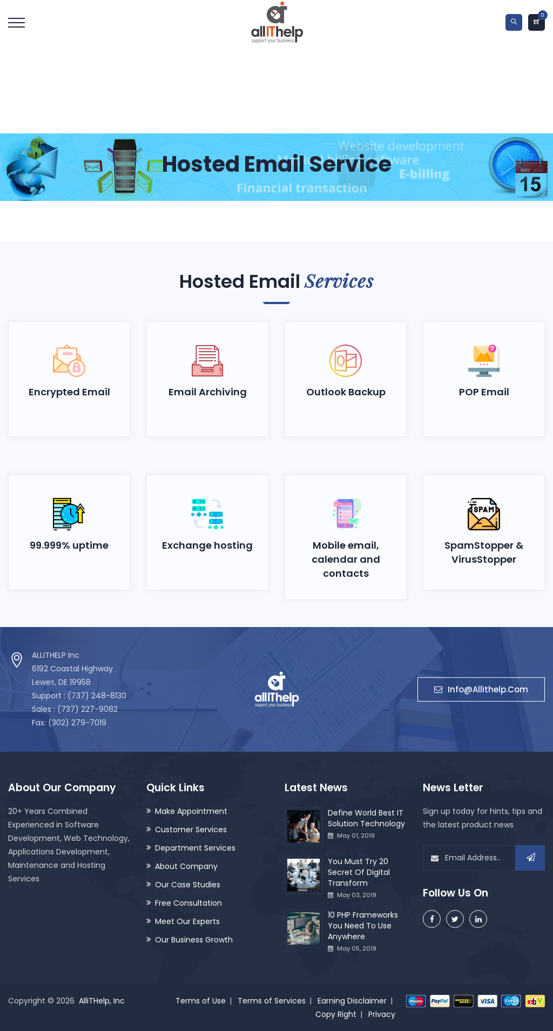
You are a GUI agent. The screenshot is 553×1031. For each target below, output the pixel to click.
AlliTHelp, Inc (102, 1000)
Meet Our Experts (187, 921)
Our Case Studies (187, 884)
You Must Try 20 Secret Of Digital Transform (359, 872)
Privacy (381, 1014)
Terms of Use (201, 1000)
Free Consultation (188, 903)
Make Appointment (191, 811)
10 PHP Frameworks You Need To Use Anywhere (363, 925)
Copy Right (335, 1014)
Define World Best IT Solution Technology (366, 818)
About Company (186, 866)
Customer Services (191, 829)
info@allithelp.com (481, 690)
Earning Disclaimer (352, 1000)
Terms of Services (272, 1000)
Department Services (195, 848)
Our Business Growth (194, 939)
